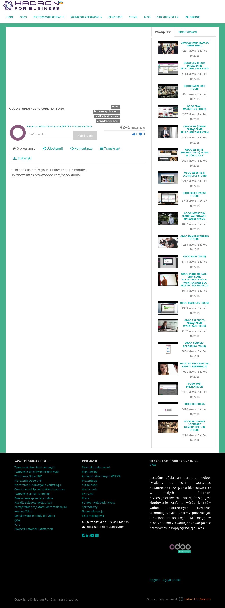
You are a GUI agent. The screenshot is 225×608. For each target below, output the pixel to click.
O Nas (153, 464)
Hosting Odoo (23, 511)
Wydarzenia (89, 489)
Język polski (172, 579)
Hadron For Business (197, 599)
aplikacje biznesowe (107, 116)
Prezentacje (89, 480)
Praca (85, 498)
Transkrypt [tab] (110, 148)
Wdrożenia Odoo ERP (28, 476)
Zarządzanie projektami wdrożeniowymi (40, 507)
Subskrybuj (85, 136)
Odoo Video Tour (82, 126)
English (155, 579)
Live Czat (88, 494)
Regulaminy (90, 472)
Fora (17, 524)
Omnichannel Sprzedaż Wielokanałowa (39, 489)
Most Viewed (187, 31)
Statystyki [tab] (22, 158)
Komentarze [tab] (81, 148)
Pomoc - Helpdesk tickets (98, 502)
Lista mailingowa (93, 516)
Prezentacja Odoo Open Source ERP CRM (49, 126)
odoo (115, 106)
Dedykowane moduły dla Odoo (34, 516)
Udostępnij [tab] (53, 148)
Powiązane (163, 31)
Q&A (17, 520)
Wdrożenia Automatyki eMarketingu (37, 485)
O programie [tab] (24, 148)
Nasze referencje (92, 511)
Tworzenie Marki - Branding (32, 494)
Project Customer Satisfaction (33, 529)
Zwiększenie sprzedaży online (33, 498)
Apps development (107, 121)
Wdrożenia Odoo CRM (28, 480)
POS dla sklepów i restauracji (33, 502)
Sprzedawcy (90, 507)
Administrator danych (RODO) (101, 476)
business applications (106, 111)
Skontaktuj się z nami (96, 467)
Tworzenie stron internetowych (34, 467)
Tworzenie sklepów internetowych (36, 472)
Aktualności (89, 485)
